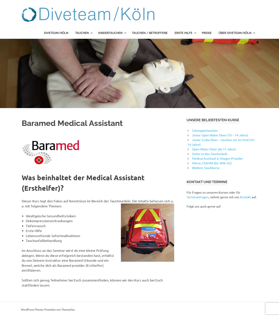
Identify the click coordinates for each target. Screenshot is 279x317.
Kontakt (245, 197)
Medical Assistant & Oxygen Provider (217, 158)
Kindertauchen (112, 33)
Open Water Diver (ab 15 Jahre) (214, 149)
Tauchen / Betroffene (150, 33)
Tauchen (84, 33)
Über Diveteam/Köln (237, 33)
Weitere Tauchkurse (206, 168)
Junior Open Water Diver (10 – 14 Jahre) (220, 135)
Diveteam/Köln (56, 33)
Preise (207, 33)
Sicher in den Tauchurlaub (209, 154)
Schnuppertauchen (205, 130)
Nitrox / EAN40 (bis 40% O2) (212, 163)
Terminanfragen (198, 197)
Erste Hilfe (185, 33)
